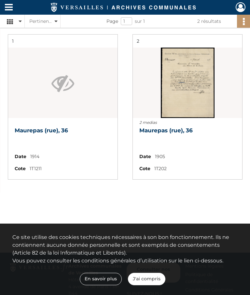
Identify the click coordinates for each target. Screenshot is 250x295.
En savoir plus (101, 279)
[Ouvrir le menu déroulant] (9, 8)
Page (112, 21)
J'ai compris (146, 279)
